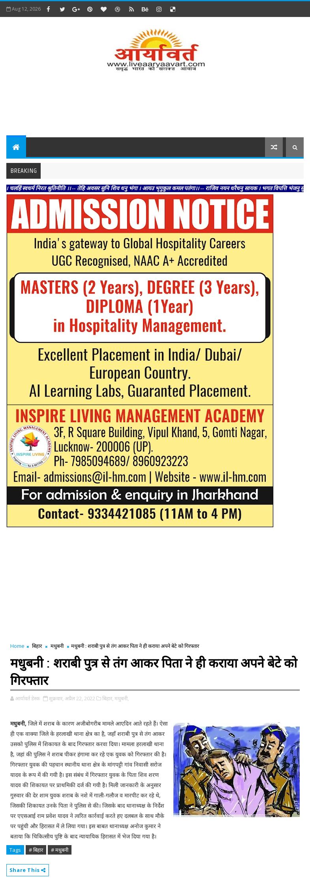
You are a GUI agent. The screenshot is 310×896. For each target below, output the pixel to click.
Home (17, 645)
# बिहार (36, 849)
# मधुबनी (59, 849)
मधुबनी (57, 645)
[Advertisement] (155, 105)
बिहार (37, 645)
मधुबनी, (122, 698)
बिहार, (107, 698)
